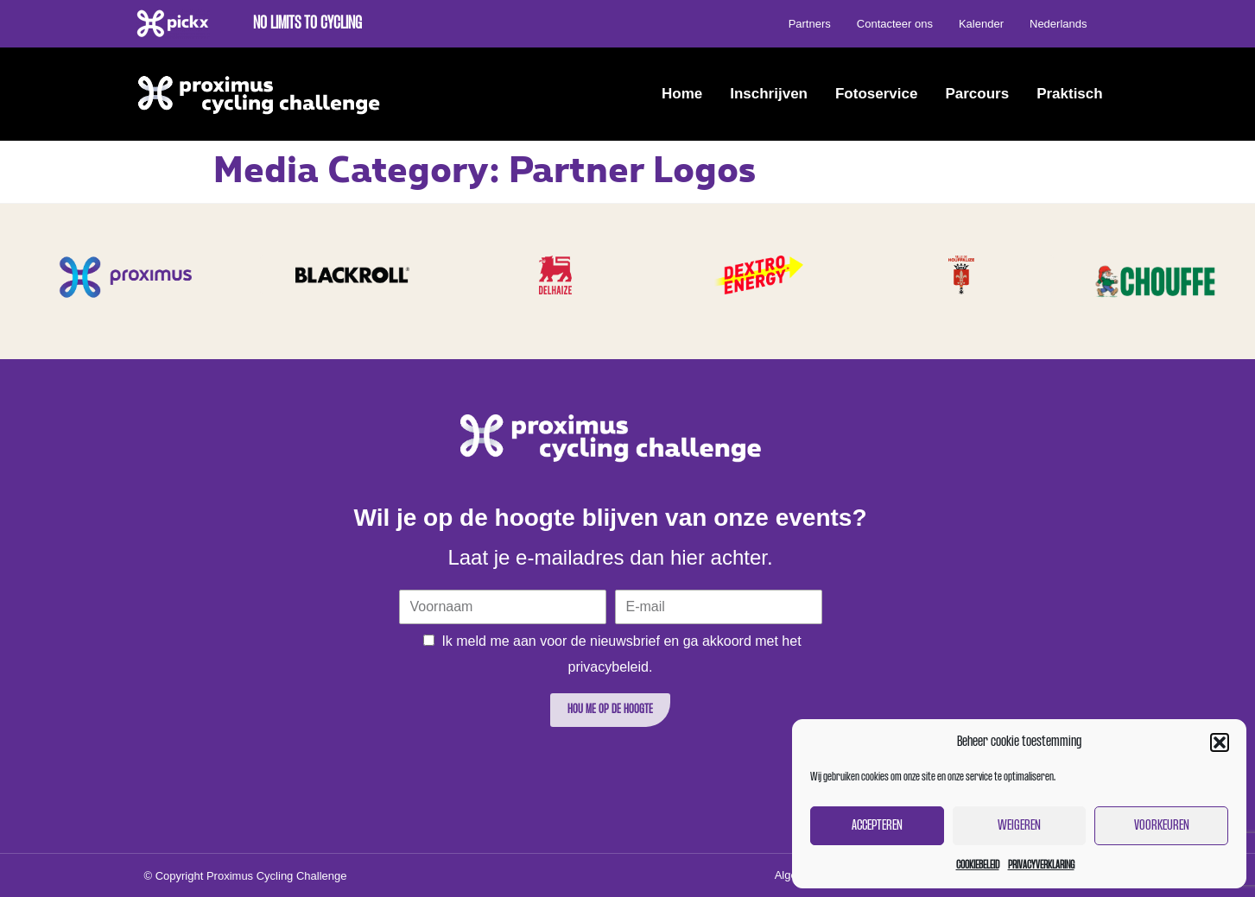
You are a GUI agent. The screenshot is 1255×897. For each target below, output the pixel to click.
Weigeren (1019, 825)
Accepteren (877, 825)
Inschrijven (769, 93)
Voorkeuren (1161, 825)
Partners (810, 23)
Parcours (977, 93)
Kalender (981, 23)
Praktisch (1069, 93)
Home (682, 93)
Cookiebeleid (977, 865)
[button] (1219, 742)
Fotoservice (876, 93)
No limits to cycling (307, 24)
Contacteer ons (895, 23)
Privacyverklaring (1041, 865)
